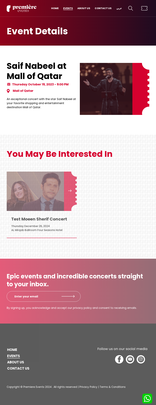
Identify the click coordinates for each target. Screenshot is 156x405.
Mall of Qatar (20, 91)
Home (55, 8)
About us (83, 8)
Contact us (103, 8)
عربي (119, 8)
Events (68, 8)
